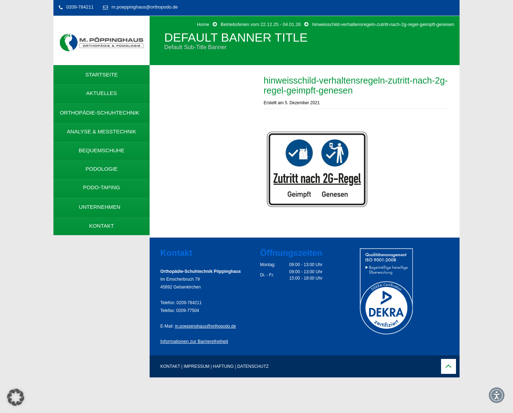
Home (203, 24)
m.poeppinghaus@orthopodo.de (145, 7)
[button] (15, 397)
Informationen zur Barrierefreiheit (194, 341)
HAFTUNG (223, 366)
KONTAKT (170, 366)
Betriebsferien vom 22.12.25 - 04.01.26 (261, 24)
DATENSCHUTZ (253, 366)
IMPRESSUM (196, 366)
